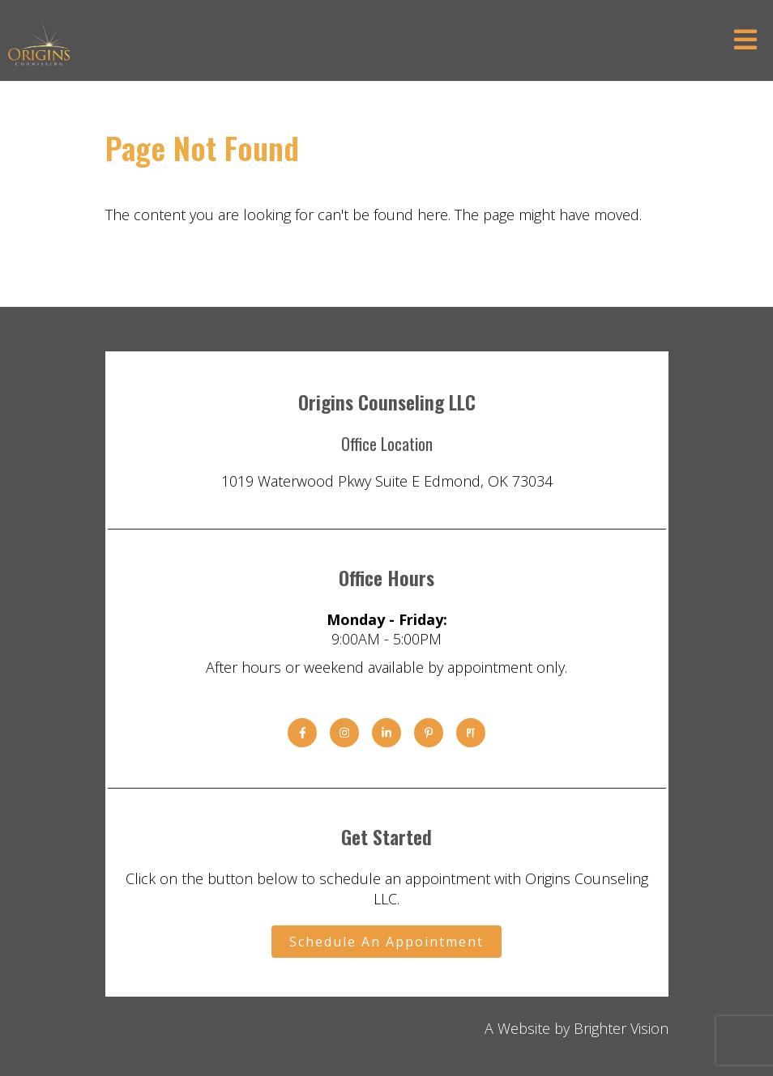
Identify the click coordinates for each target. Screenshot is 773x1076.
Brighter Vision (621, 1028)
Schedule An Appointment (386, 942)
